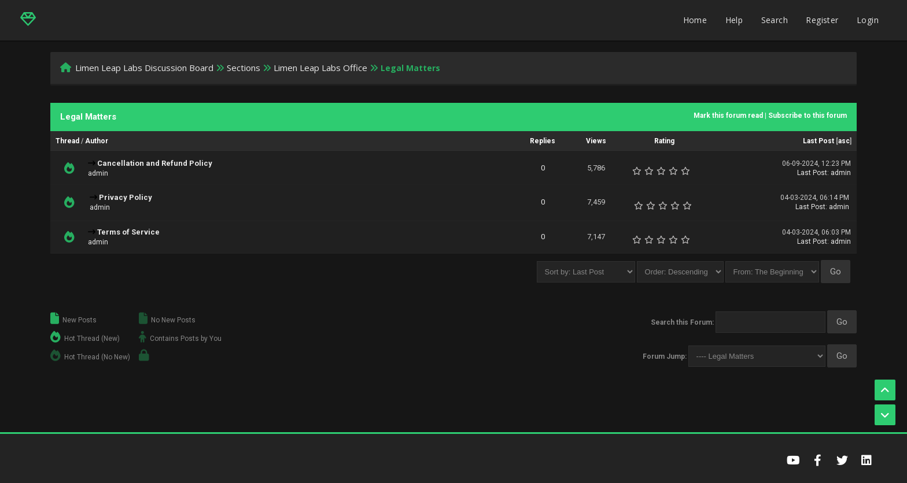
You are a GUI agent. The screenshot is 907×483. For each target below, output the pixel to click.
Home (695, 19)
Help (734, 19)
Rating (664, 141)
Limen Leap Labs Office (320, 67)
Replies (542, 141)
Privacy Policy (125, 197)
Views (596, 141)
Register (822, 19)
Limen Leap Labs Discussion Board (144, 67)
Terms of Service (128, 232)
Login (868, 19)
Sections (243, 67)
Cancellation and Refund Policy (154, 163)
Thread (67, 141)
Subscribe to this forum (807, 116)
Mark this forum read (728, 116)
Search (774, 19)
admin (98, 173)
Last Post (818, 141)
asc (844, 141)
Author (96, 141)
